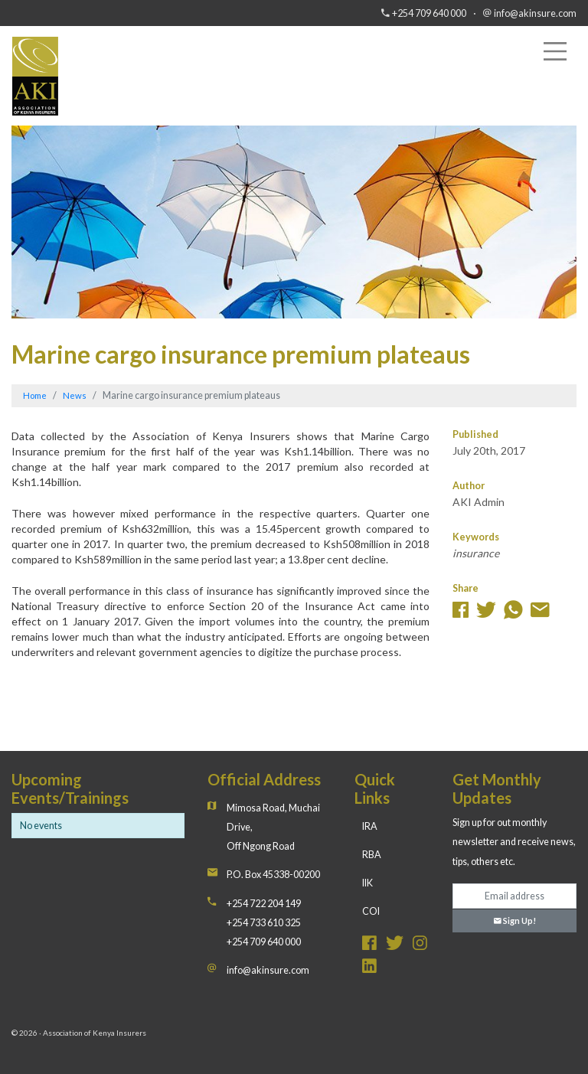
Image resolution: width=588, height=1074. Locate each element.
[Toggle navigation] (555, 51)
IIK (367, 883)
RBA (371, 854)
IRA (369, 826)
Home (35, 395)
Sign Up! (515, 920)
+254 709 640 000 (429, 13)
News (75, 395)
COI (371, 911)
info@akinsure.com (535, 13)
